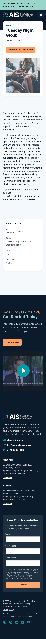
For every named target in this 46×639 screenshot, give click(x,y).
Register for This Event (20, 49)
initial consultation (27, 199)
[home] (17, 15)
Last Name (11, 558)
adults (17, 434)
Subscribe (23, 585)
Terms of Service (22, 616)
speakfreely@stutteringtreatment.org (21, 196)
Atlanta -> (8, 485)
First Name (11, 546)
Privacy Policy (8, 610)
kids (36, 431)
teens (5, 434)
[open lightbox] (23, 371)
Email (8, 534)
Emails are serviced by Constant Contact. (22, 578)
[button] (41, 14)
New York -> (9, 459)
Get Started (12, 342)
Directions (7, 477)
